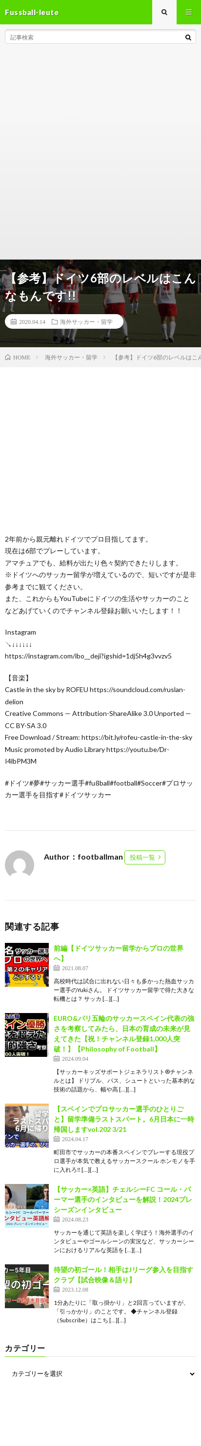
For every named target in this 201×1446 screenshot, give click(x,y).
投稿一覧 (142, 857)
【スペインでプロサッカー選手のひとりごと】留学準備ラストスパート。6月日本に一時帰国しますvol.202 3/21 (124, 1119)
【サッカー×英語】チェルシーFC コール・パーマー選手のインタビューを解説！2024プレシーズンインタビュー (123, 1199)
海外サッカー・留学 (86, 321)
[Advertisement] (100, 154)
